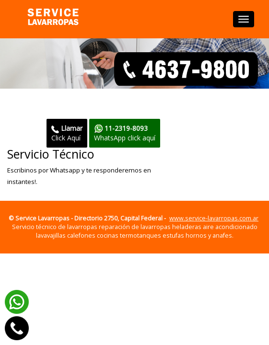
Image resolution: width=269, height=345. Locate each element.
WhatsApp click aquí (124, 133)
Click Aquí (66, 133)
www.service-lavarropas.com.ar (213, 218)
